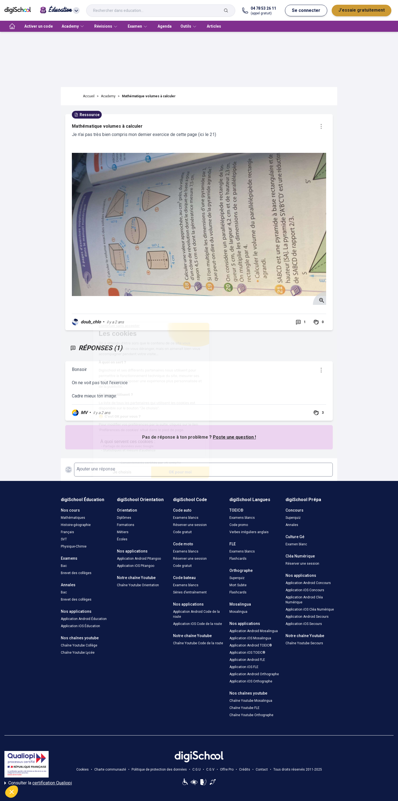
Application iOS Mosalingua (250, 638)
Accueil (89, 96)
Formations (125, 525)
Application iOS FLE (243, 667)
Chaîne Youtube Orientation (138, 585)
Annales (292, 525)
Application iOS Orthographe (250, 681)
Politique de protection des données (159, 769)
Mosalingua (238, 612)
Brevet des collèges (76, 573)
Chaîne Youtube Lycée (78, 653)
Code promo (238, 525)
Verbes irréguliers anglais (249, 532)
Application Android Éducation (84, 619)
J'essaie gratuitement (361, 10)
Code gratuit (182, 532)
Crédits (244, 769)
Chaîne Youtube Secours (304, 643)
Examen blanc (296, 544)
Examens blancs (185, 518)
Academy (108, 96)
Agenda (165, 26)
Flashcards (238, 559)
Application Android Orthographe (254, 674)
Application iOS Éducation (80, 626)
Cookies (82, 769)
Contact (262, 769)
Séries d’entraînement (190, 592)
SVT (64, 539)
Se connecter (306, 10)
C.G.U (196, 769)
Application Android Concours (308, 583)
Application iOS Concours (305, 590)
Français (67, 532)
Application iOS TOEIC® (247, 653)
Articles (214, 26)
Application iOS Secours (304, 624)
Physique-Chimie (74, 546)
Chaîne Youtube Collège (79, 645)
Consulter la (38, 783)
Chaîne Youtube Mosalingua (250, 701)
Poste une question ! (234, 437)
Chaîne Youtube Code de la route (198, 643)
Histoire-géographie (76, 525)
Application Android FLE (247, 660)
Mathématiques (73, 518)
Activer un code (38, 26)
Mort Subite (238, 585)
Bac (64, 566)
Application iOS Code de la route (197, 624)
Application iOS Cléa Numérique (310, 609)
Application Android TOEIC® (250, 645)
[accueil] (12, 26)
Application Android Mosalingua (253, 631)
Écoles (122, 539)
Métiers (123, 532)
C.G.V (210, 769)
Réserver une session (190, 525)
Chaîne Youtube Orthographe (251, 715)
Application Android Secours (307, 617)
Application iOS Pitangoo (135, 566)
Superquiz (237, 578)
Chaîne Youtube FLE (244, 708)
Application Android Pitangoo (139, 559)
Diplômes (124, 518)
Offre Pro (227, 769)
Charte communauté (110, 769)
